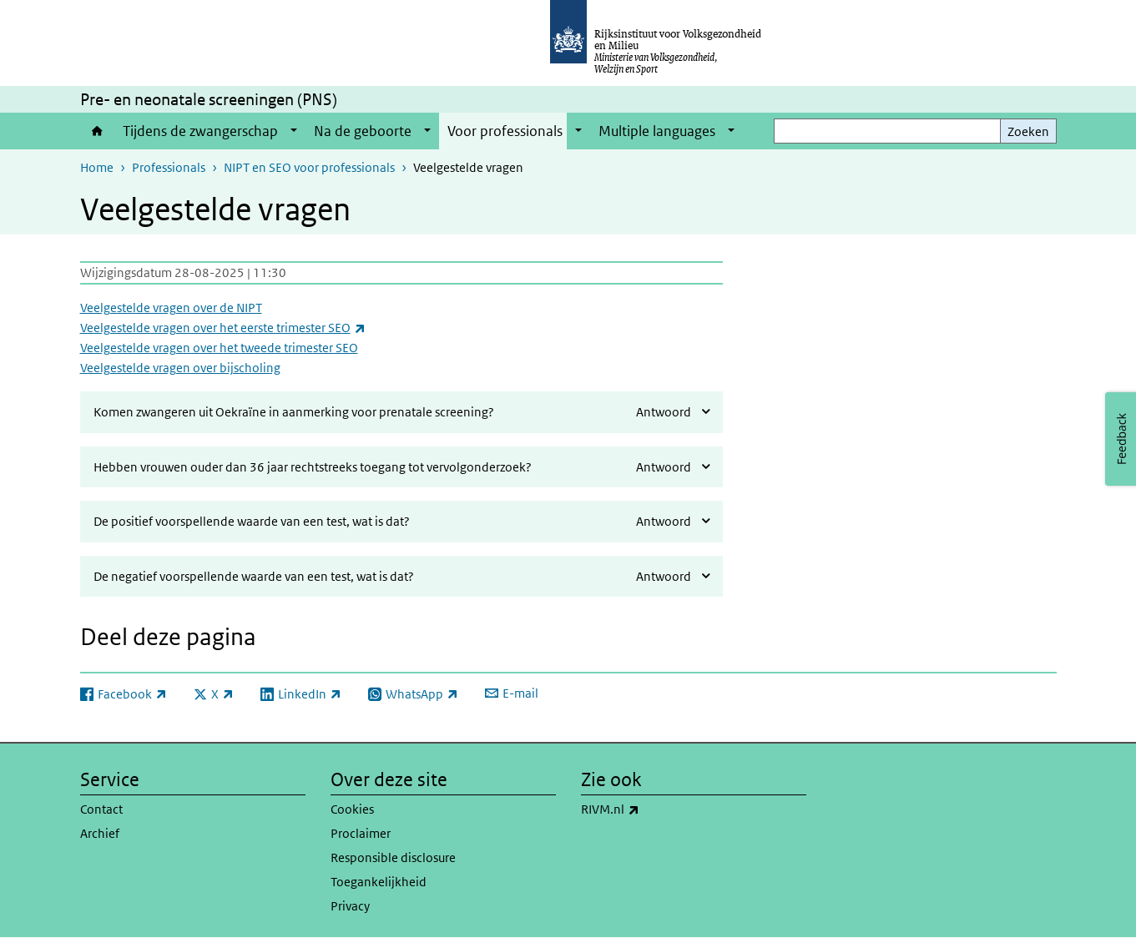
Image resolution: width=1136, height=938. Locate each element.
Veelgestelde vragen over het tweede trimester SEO (219, 348)
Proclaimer (361, 833)
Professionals (168, 167)
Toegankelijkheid (379, 882)
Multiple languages (656, 131)
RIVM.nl (647, 809)
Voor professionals (505, 131)
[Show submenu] (293, 131)
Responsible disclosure (393, 857)
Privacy (350, 906)
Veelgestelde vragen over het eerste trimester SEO (223, 327)
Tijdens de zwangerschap (200, 131)
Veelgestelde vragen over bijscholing (180, 368)
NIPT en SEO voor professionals (309, 167)
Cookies (352, 809)
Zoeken (1028, 131)
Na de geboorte (362, 131)
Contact (101, 809)
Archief (99, 833)
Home (97, 131)
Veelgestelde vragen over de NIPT (171, 307)
